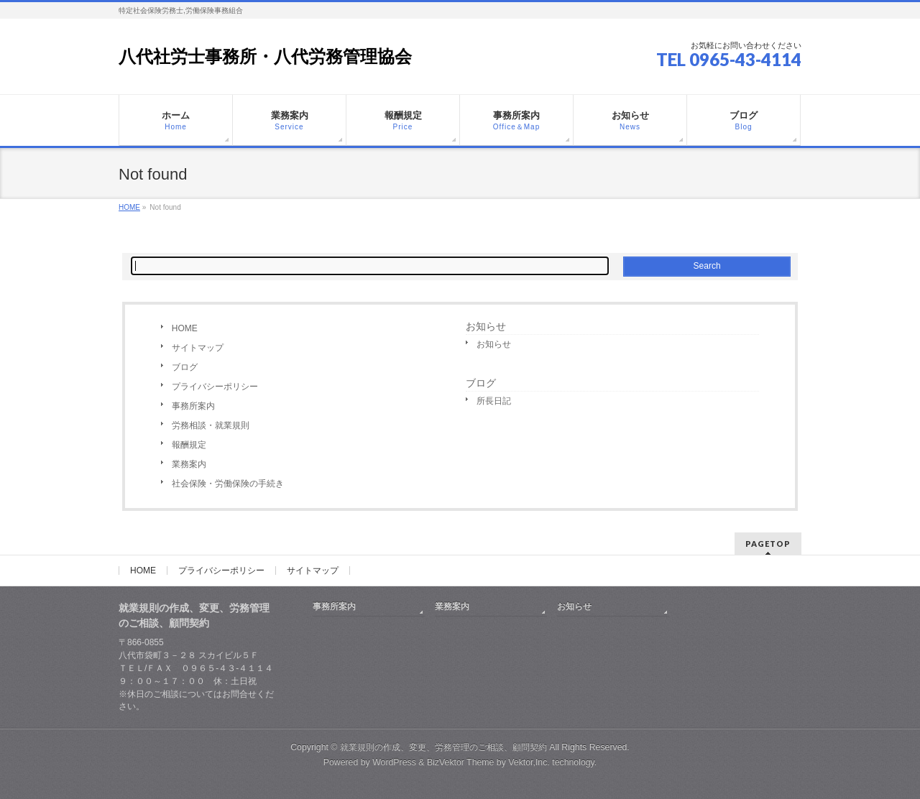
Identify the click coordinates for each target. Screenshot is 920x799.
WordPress (394, 762)
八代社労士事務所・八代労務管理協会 (265, 56)
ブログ (185, 367)
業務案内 (189, 464)
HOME (185, 328)
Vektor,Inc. (529, 762)
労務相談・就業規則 (210, 425)
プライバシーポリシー (215, 387)
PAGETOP (768, 543)
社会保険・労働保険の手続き (228, 484)
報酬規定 (189, 445)
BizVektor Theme (460, 762)
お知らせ (486, 326)
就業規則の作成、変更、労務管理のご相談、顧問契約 (443, 747)
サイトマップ (198, 348)
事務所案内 (193, 406)
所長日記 (494, 401)
